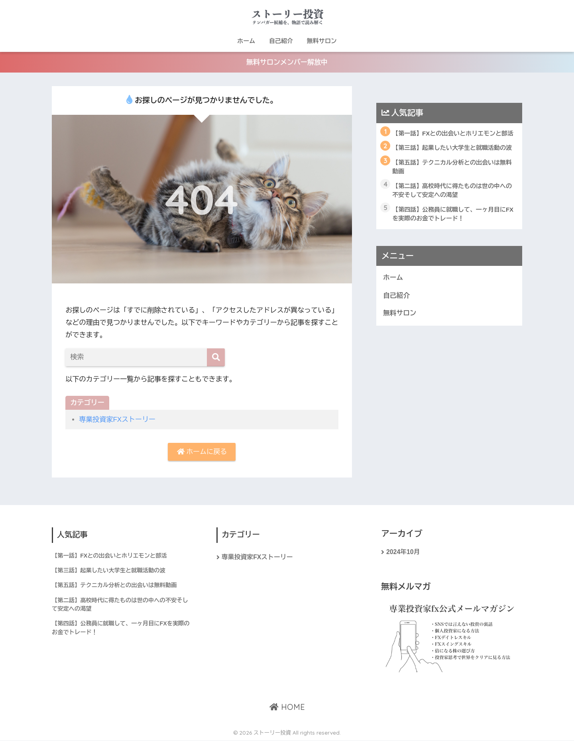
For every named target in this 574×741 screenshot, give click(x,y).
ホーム (246, 40)
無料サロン (322, 40)
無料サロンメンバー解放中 (287, 62)
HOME (287, 707)
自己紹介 (281, 40)
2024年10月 (403, 552)
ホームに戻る (202, 452)
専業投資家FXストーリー (117, 419)
